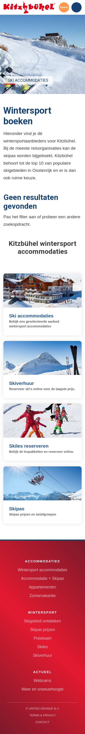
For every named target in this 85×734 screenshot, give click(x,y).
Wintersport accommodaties (42, 570)
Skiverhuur (42, 655)
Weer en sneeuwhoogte (43, 689)
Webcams (42, 680)
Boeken (64, 7)
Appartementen (42, 587)
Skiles (42, 647)
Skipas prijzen (42, 629)
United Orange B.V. (44, 708)
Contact (43, 722)
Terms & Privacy (42, 715)
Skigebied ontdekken (42, 621)
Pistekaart (42, 638)
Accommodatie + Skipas (42, 578)
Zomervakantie (42, 595)
